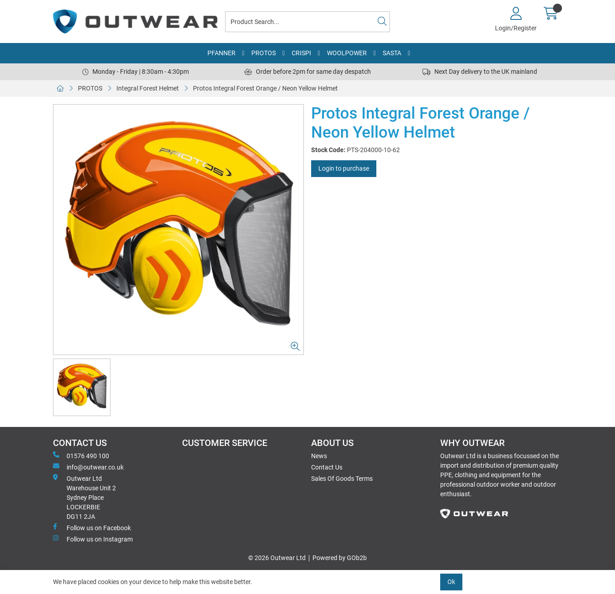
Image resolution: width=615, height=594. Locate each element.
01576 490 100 (81, 455)
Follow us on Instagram (93, 539)
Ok (451, 581)
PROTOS (263, 53)
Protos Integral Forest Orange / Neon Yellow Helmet (265, 88)
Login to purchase (343, 168)
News (319, 456)
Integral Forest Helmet (147, 88)
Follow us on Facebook (92, 527)
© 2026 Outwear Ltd (277, 557)
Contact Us (326, 467)
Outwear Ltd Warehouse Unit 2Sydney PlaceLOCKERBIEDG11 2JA (84, 497)
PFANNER (221, 53)
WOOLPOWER (347, 53)
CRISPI (301, 53)
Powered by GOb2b (339, 557)
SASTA (392, 53)
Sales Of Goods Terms (342, 478)
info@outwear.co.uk (88, 467)
